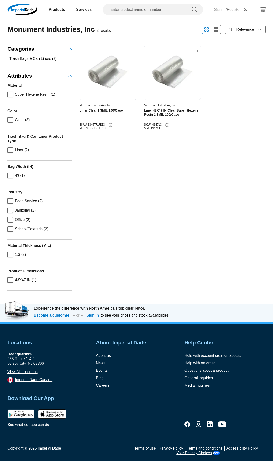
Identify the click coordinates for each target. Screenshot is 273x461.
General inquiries (198, 378)
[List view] (216, 29)
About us (103, 355)
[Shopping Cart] (262, 9)
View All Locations (22, 372)
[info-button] (110, 125)
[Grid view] (206, 29)
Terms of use (145, 448)
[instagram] (198, 424)
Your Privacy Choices (198, 453)
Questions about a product (206, 370)
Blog (99, 378)
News (100, 363)
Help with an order (199, 363)
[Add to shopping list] (131, 50)
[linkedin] (210, 424)
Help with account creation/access (212, 355)
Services (84, 9)
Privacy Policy (171, 448)
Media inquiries (197, 385)
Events (101, 370)
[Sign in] (231, 9)
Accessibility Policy (242, 448)
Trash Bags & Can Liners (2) (33, 59)
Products (57, 9)
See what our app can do (28, 425)
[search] (195, 9)
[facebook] (187, 424)
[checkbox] (10, 94)
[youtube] (222, 424)
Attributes (39, 76)
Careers (102, 385)
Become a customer (51, 315)
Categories (39, 49)
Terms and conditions (204, 448)
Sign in (92, 315)
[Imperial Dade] (22, 9)
